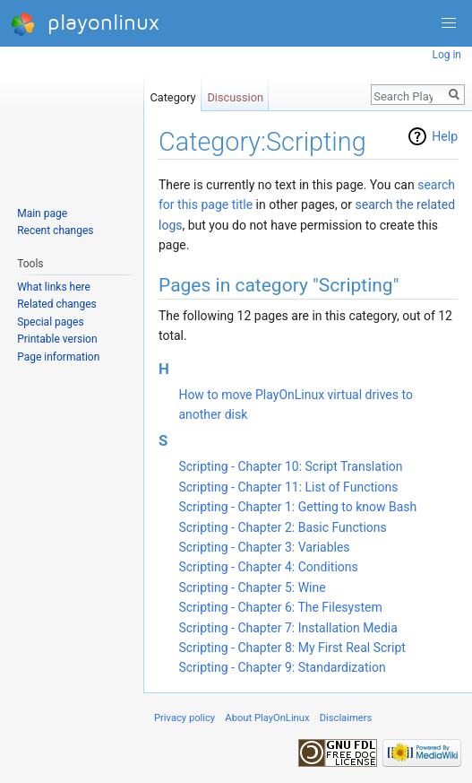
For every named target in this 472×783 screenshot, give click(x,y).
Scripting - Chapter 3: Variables (263, 547)
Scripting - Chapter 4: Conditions (267, 567)
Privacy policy (184, 718)
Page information (58, 357)
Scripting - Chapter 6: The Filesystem (280, 607)
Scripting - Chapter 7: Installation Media (287, 628)
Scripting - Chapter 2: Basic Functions (282, 527)
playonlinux (85, 24)
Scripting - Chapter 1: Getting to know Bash (297, 507)
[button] (448, 23)
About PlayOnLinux (267, 718)
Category (172, 94)
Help (445, 136)
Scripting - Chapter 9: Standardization (281, 667)
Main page (42, 213)
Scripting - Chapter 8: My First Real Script (292, 647)
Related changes (57, 304)
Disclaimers (346, 718)
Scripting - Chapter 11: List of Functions (288, 487)
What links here (53, 287)
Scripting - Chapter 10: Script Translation (290, 466)
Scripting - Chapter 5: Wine (251, 587)
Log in (446, 54)
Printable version (57, 339)
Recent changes (55, 230)
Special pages (50, 322)
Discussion (235, 94)
